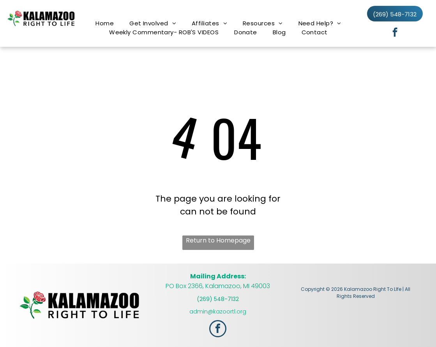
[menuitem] (105, 23)
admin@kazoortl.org (217, 311)
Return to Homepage (218, 240)
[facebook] (395, 33)
